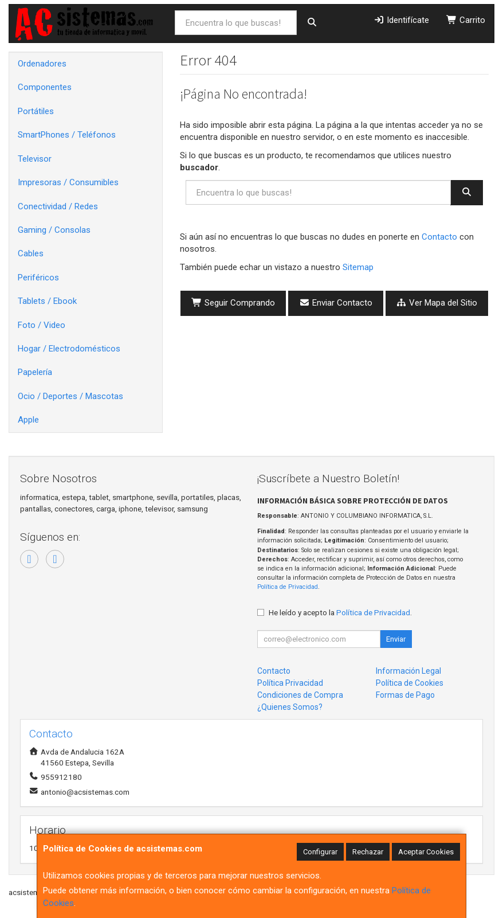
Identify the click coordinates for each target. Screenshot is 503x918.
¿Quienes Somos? (290, 707)
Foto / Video (41, 325)
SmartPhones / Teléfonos (67, 135)
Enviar (396, 639)
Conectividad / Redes (58, 206)
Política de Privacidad (287, 587)
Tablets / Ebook (47, 301)
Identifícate (401, 20)
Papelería (35, 372)
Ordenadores (42, 63)
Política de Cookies (409, 682)
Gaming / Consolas (54, 230)
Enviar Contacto (335, 303)
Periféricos (38, 277)
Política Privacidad (290, 682)
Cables (31, 253)
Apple (28, 420)
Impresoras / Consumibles (68, 182)
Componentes (45, 87)
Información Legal (408, 670)
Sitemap (358, 267)
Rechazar (367, 851)
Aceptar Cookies (426, 851)
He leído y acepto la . (340, 612)
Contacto (439, 237)
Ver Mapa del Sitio (437, 303)
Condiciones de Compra (300, 695)
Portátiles (36, 111)
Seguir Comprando (233, 303)
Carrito (465, 20)
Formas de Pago (405, 695)
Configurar (320, 851)
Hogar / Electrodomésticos (69, 348)
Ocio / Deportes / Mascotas (70, 396)
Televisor (35, 159)
